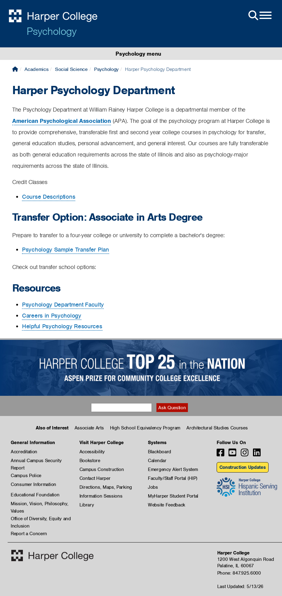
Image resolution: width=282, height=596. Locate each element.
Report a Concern (29, 534)
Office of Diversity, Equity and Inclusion (41, 519)
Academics (36, 69)
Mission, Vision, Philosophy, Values (39, 504)
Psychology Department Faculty (63, 304)
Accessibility (92, 452)
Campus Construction (101, 469)
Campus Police (26, 476)
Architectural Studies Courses (216, 428)
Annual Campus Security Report (36, 461)
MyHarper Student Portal (173, 496)
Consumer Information (33, 484)
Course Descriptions (48, 197)
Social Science (71, 69)
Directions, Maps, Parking (105, 487)
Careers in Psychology (51, 315)
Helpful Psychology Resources (62, 326)
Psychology (51, 31)
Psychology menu (138, 53)
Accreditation (24, 452)
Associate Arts (89, 428)
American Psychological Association (61, 121)
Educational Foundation (35, 495)
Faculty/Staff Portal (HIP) (172, 478)
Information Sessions (101, 496)
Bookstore (89, 461)
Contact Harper (95, 478)
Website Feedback (166, 505)
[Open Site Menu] (259, 16)
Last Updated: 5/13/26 (240, 586)
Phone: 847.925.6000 (239, 573)
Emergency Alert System (173, 469)
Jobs (153, 487)
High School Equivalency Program (145, 428)
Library (86, 505)
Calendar (157, 461)
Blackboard (159, 452)
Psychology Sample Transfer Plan (65, 249)
